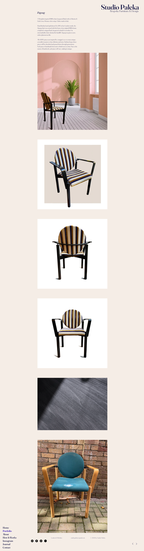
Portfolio (7, 530)
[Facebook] (36, 541)
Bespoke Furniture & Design (124, 11)
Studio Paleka (120, 7)
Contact (6, 547)
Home (6, 527)
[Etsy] (45, 541)
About (6, 534)
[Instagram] (32, 541)
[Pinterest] (41, 541)
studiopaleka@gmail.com (78, 538)
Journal (6, 544)
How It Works (8, 537)
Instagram (8, 540)
